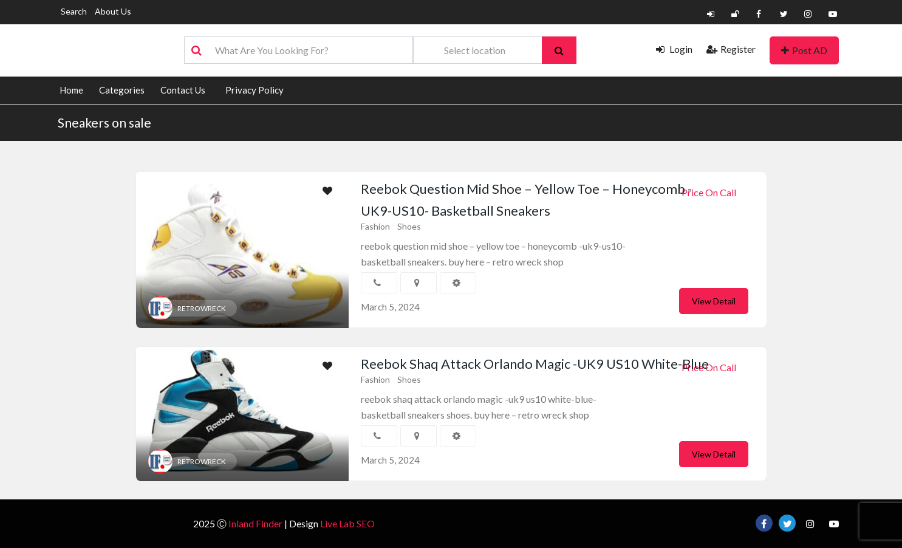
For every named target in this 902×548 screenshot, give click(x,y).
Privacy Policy (254, 89)
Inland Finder (255, 523)
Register (731, 49)
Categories (122, 89)
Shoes (409, 226)
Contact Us (182, 89)
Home (71, 89)
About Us (113, 11)
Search (74, 11)
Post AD (804, 50)
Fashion (375, 226)
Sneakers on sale (104, 122)
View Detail (714, 301)
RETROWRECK (201, 308)
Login (674, 49)
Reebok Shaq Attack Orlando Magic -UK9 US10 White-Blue (535, 363)
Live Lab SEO (347, 523)
